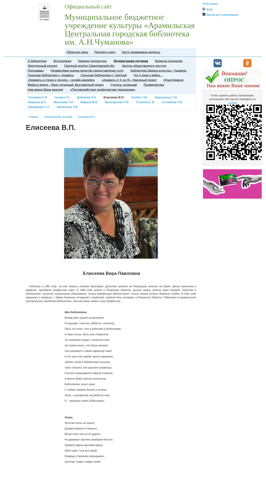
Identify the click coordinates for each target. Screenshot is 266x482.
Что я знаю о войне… (148, 75)
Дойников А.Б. (87, 97)
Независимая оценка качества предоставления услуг (87, 70)
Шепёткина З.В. (67, 107)
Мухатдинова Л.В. (117, 102)
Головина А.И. (38, 97)
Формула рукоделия (168, 61)
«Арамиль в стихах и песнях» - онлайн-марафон (61, 80)
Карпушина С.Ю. (166, 97)
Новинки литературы (92, 61)
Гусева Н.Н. (62, 97)
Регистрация (210, 3)
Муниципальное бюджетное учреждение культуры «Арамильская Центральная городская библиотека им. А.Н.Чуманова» (130, 29)
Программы (36, 70)
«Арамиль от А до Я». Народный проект (129, 80)
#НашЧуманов (173, 80)
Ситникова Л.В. (172, 102)
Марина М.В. (89, 102)
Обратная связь (77, 52)
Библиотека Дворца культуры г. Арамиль (159, 70)
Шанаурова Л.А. (39, 107)
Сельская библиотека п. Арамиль (51, 75)
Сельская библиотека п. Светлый (104, 75)
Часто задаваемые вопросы (141, 52)
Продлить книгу (105, 52)
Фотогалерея (62, 61)
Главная (33, 116)
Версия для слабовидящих (222, 14)
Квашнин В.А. (37, 102)
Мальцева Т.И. (64, 102)
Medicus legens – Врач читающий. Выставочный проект (66, 84)
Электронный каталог (42, 65)
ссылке (232, 102)
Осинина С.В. (145, 102)
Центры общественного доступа (144, 65)
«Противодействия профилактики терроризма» (102, 89)
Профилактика (154, 84)
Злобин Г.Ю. (139, 97)
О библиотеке (37, 61)
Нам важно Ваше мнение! (45, 89)
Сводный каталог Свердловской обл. (89, 65)
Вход (209, 9)
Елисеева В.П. (87, 116)
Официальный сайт (88, 6)
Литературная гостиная (131, 61)
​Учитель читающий (124, 84)
